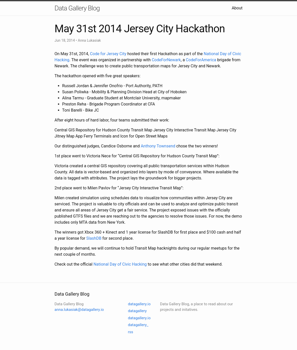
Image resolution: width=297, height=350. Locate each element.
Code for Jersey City (108, 53)
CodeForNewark (166, 59)
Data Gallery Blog (77, 8)
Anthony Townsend (158, 146)
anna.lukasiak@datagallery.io (79, 309)
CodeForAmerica (201, 59)
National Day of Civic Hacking (120, 264)
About (237, 8)
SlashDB (93, 238)
